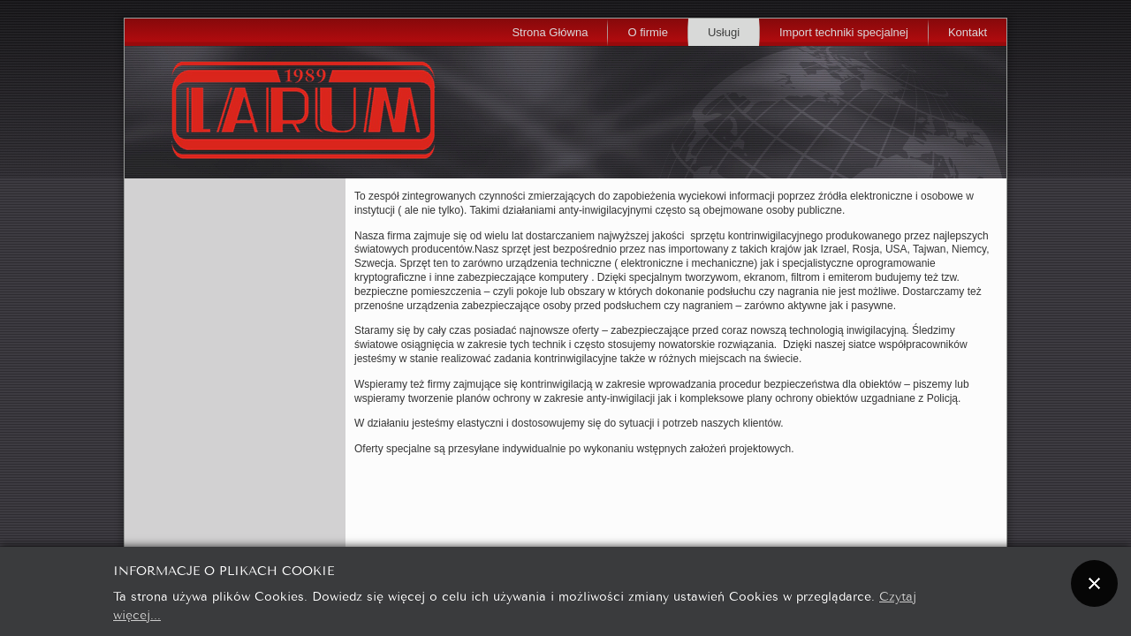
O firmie (647, 32)
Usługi (724, 32)
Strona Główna (550, 32)
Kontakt (967, 32)
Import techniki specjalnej (843, 32)
